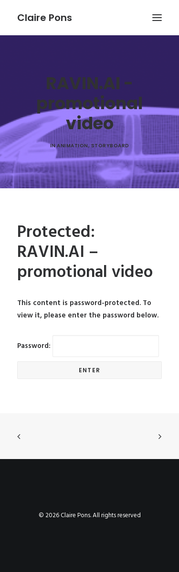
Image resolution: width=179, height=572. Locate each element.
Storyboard (110, 145)
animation (72, 145)
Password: (88, 346)
